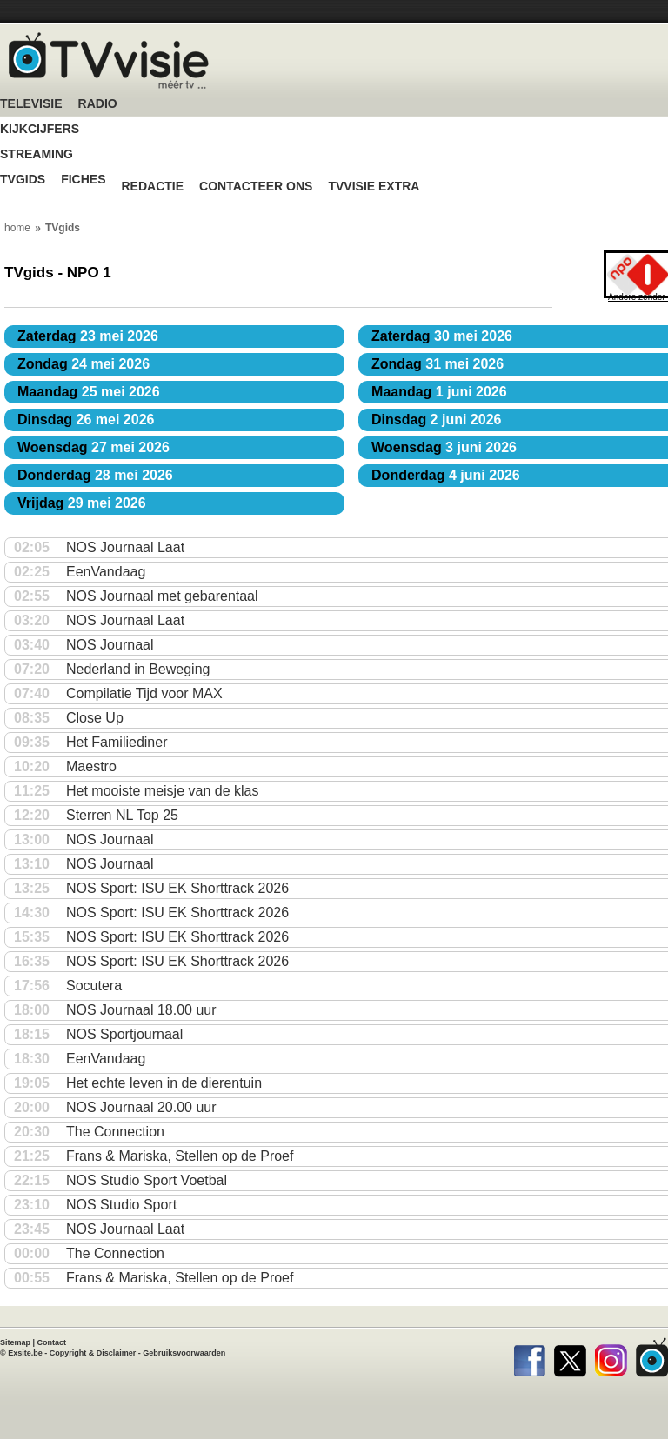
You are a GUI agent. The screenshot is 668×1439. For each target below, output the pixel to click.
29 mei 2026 (81, 503)
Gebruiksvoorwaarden (184, 1353)
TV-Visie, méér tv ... (109, 60)
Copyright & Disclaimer (93, 1353)
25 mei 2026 (88, 391)
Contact (52, 1342)
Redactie (152, 186)
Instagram (611, 1357)
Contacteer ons (255, 186)
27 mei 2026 (93, 447)
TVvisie (652, 1357)
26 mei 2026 (85, 419)
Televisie (31, 103)
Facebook (529, 1357)
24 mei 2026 (83, 363)
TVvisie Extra (373, 186)
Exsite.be (25, 1353)
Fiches (83, 179)
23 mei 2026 (87, 336)
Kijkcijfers (39, 129)
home (17, 228)
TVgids (22, 179)
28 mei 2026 (95, 475)
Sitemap (15, 1342)
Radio (97, 103)
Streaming (36, 154)
